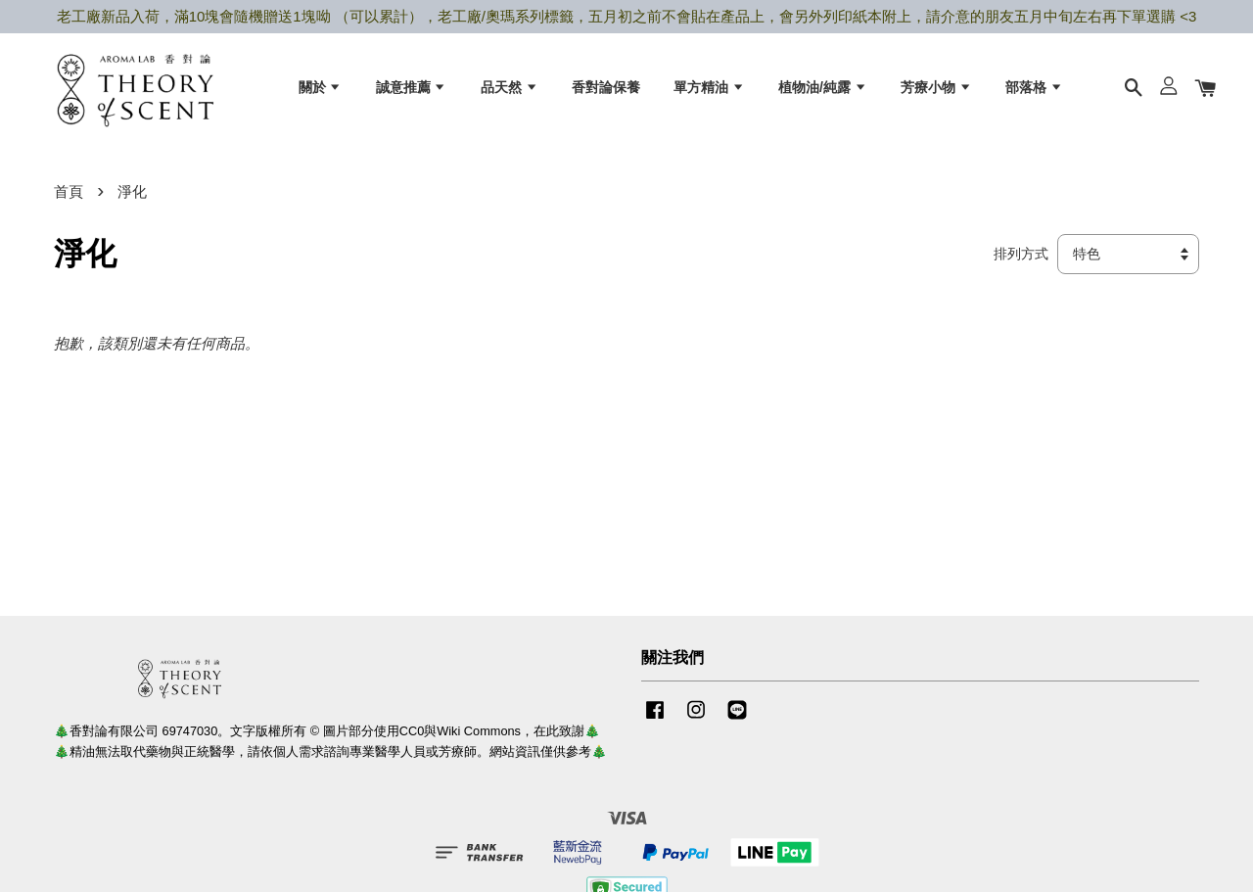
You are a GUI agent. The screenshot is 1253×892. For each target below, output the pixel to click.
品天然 (509, 89)
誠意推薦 (411, 89)
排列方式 (1021, 262)
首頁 (68, 199)
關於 (321, 89)
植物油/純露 (822, 89)
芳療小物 (936, 89)
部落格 (1034, 89)
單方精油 (709, 89)
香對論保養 (606, 89)
